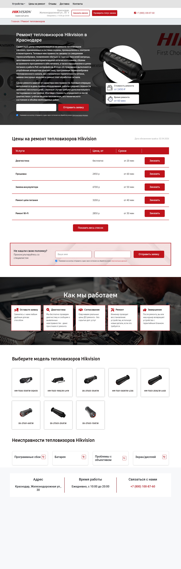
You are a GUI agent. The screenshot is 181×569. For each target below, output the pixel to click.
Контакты (78, 4)
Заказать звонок (80, 13)
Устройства (17, 4)
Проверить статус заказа (104, 13)
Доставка (64, 4)
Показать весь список (90, 227)
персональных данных (80, 115)
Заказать (155, 160)
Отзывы (52, 4)
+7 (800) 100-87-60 (143, 486)
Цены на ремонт (37, 4)
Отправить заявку (73, 107)
